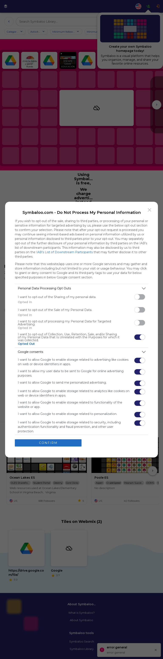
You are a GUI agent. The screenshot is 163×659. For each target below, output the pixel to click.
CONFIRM (48, 443)
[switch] (139, 297)
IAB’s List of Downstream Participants (64, 252)
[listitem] (81, 288)
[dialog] (81, 329)
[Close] (150, 210)
